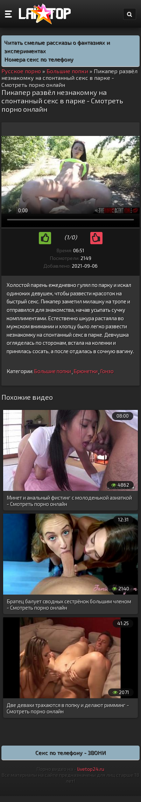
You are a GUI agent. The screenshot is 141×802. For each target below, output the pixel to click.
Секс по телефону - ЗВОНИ (70, 752)
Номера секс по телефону (38, 59)
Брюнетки (85, 371)
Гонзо (107, 371)
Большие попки (52, 371)
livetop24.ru (90, 769)
